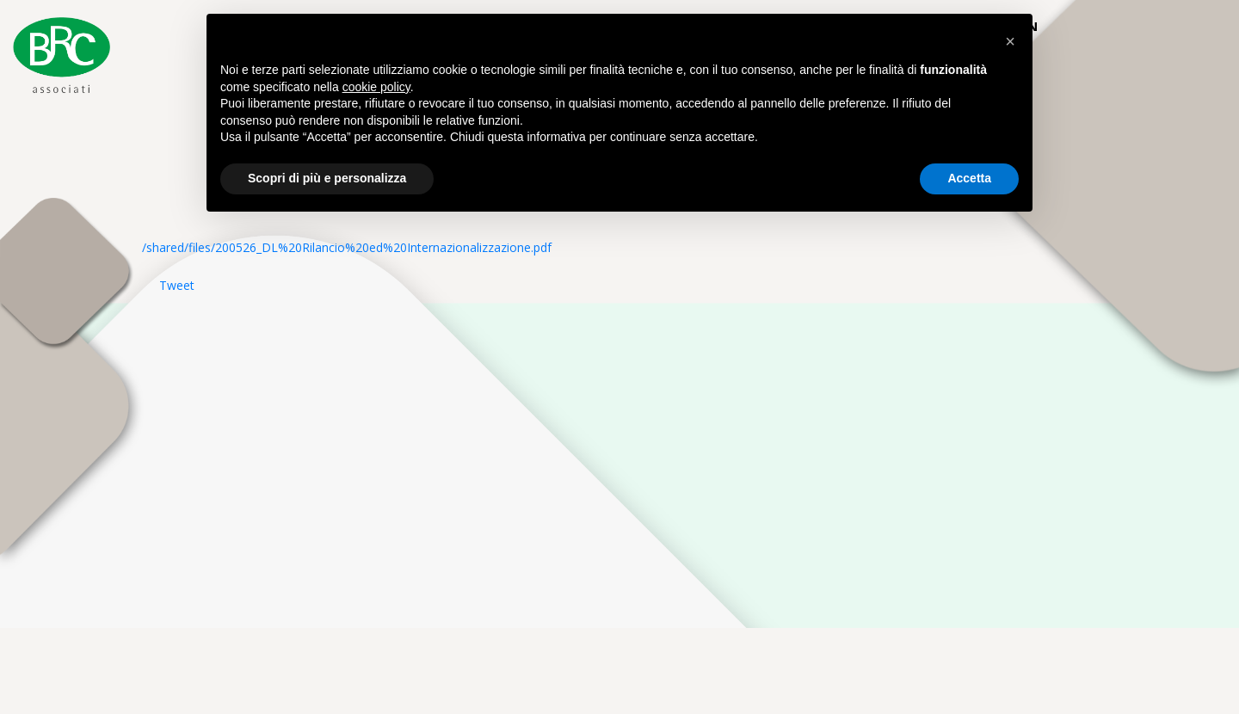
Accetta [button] (969, 178)
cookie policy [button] (376, 87)
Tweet (176, 285)
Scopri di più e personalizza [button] (327, 178)
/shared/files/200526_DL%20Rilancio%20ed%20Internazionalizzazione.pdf (347, 247)
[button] (1010, 41)
